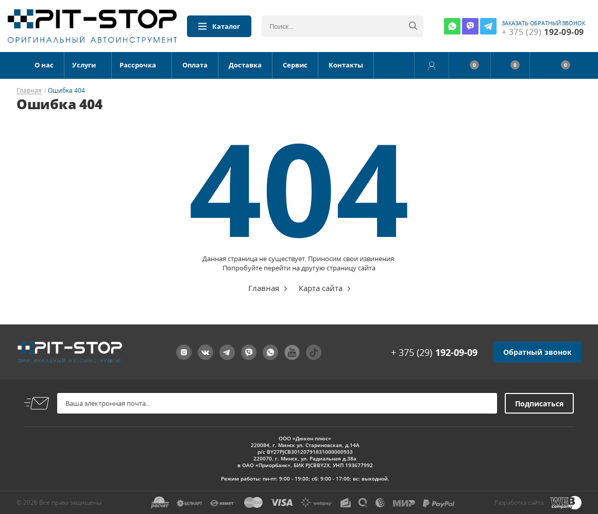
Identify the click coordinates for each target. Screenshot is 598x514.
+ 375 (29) (434, 352)
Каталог (219, 26)
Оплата (195, 65)
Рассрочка (137, 65)
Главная (29, 91)
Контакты (346, 65)
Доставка (245, 65)
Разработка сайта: (519, 502)
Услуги (84, 65)
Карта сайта (321, 288)
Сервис (295, 65)
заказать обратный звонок (544, 23)
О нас (44, 65)
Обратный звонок (537, 352)
